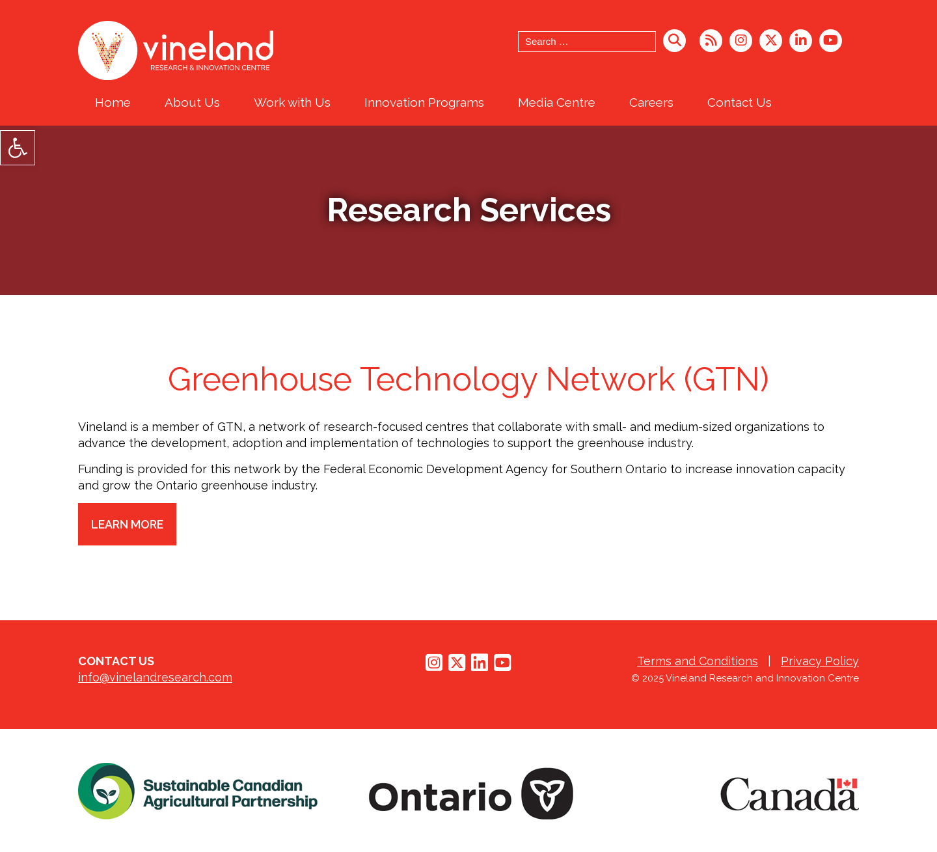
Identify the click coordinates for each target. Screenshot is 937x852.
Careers (651, 102)
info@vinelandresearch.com (155, 677)
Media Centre (556, 102)
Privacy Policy (820, 661)
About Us (192, 102)
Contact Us (739, 102)
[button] (17, 147)
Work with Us (292, 102)
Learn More (128, 524)
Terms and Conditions (697, 661)
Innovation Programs (424, 102)
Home (113, 102)
